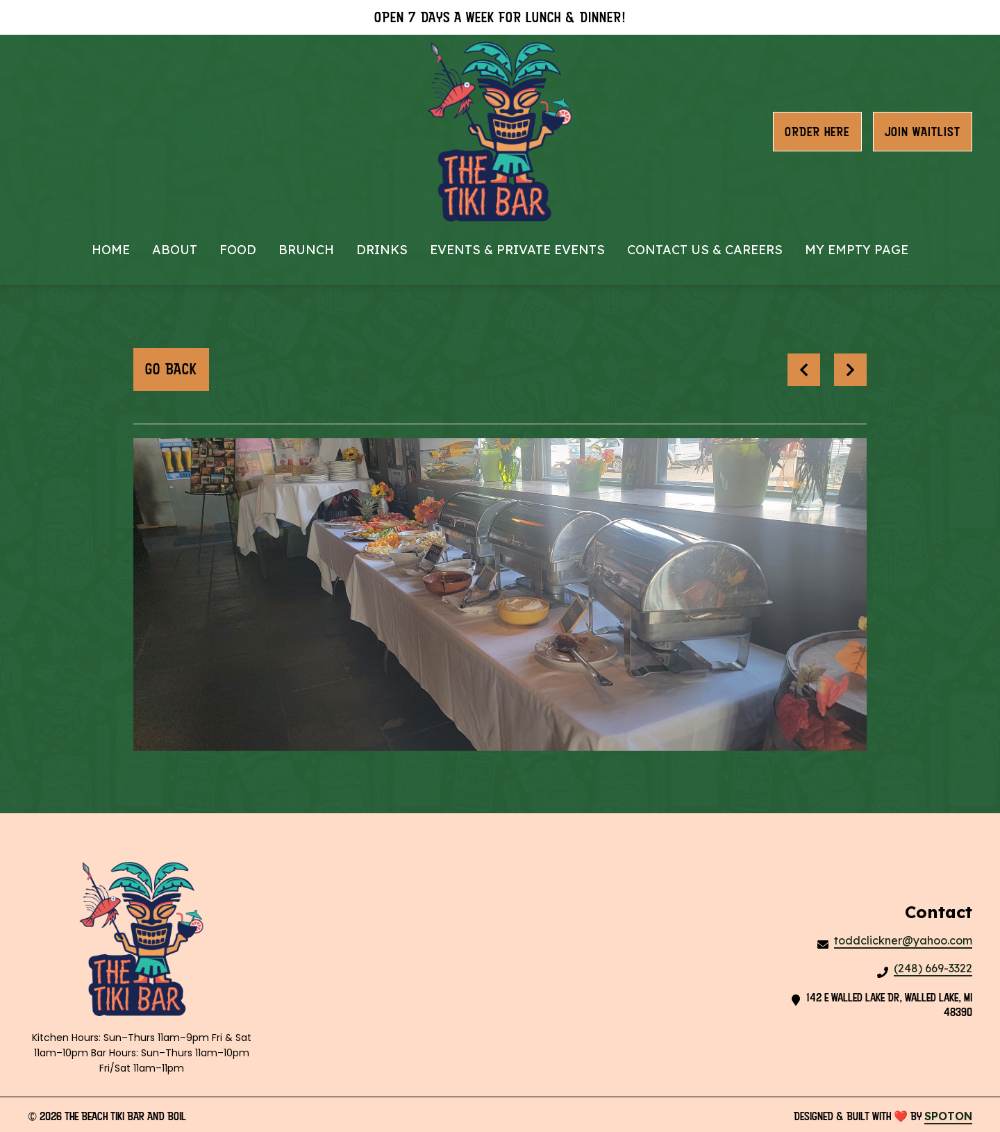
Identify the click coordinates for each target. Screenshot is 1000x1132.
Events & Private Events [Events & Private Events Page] (517, 250)
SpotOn (948, 1116)
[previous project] (804, 369)
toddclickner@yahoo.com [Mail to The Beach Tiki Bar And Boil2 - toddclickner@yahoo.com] (903, 940)
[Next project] (850, 369)
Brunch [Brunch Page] (306, 250)
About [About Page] (174, 250)
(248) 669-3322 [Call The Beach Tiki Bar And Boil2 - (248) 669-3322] (933, 968)
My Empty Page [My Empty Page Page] (856, 250)
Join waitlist (922, 132)
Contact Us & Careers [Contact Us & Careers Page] (705, 250)
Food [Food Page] (237, 250)
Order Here (817, 132)
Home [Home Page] (111, 250)
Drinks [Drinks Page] (382, 250)
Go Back (171, 369)
